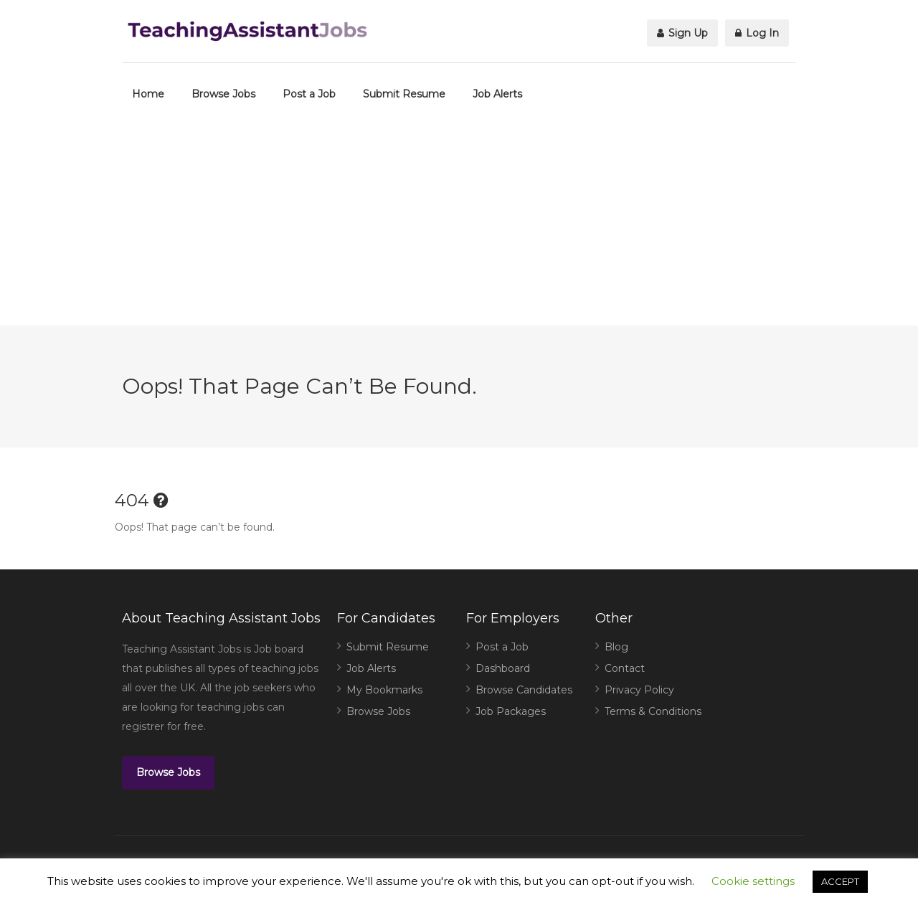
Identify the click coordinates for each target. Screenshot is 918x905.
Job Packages (510, 711)
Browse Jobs (223, 93)
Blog (616, 646)
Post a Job (309, 93)
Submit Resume (404, 93)
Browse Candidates (523, 689)
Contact (625, 668)
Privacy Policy (639, 689)
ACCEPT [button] (840, 881)
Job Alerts (497, 93)
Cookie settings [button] (753, 881)
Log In (757, 33)
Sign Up (682, 33)
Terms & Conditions (653, 711)
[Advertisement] (459, 225)
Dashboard (502, 668)
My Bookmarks (384, 689)
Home (148, 93)
